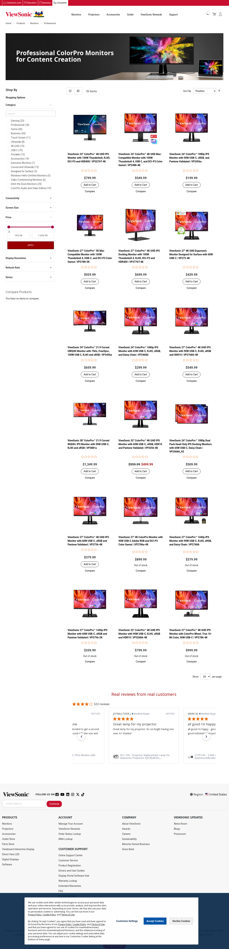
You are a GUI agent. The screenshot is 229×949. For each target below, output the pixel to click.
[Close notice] (194, 921)
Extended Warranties (69, 886)
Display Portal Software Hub (73, 875)
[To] (43, 235)
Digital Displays (10, 859)
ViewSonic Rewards (151, 14)
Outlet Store (8, 839)
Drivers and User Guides (71, 870)
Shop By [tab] (11, 90)
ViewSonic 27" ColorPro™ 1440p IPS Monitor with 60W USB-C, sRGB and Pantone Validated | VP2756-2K (87, 634)
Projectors (94, 14)
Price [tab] (8, 217)
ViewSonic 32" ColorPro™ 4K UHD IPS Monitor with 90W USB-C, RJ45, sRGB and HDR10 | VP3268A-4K (139, 634)
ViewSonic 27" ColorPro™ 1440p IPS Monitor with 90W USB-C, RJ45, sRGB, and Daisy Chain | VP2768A (190, 541)
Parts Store (8, 844)
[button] (90, 191)
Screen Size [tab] (12, 208)
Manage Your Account (70, 823)
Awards (126, 829)
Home (9, 23)
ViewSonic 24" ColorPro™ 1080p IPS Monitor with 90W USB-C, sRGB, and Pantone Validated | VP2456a (189, 158)
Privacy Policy (34, 914)
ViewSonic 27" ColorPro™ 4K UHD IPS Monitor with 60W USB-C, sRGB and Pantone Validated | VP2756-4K (88, 541)
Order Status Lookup (69, 834)
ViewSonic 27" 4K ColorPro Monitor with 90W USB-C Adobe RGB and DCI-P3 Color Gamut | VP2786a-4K (141, 541)
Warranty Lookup (67, 881)
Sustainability (129, 839)
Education (32, 3)
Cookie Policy (49, 914)
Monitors (76, 14)
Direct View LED (10, 854)
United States (216, 794)
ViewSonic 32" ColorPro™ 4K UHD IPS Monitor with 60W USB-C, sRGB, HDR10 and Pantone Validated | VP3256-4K (140, 444)
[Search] (31, 113)
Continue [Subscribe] (54, 804)
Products (21, 23)
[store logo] (25, 14)
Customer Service (68, 860)
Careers (126, 834)
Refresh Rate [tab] (13, 268)
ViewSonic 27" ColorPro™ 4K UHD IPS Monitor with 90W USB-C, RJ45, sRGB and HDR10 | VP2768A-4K (190, 351)
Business (46, 3)
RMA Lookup (65, 839)
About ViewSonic (131, 823)
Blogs (177, 829)
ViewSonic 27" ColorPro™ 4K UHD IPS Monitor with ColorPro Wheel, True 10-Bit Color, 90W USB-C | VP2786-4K (190, 634)
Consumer (62, 3)
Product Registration (69, 865)
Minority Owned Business (136, 844)
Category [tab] (11, 105)
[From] (18, 235)
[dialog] (114, 921)
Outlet (130, 14)
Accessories (113, 14)
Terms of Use (68, 914)
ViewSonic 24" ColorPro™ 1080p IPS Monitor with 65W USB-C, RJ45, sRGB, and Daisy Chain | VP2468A (140, 351)
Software (7, 864)
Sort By (187, 91)
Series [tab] (9, 277)
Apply (31, 245)
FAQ (60, 891)
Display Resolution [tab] (16, 258)
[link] (144, 756)
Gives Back (128, 849)
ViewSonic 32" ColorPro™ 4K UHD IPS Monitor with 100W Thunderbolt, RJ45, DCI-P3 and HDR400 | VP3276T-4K (89, 158)
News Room (180, 823)
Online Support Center (70, 855)
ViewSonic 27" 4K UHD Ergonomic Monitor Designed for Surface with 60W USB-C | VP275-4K (191, 255)
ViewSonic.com (14, 3)
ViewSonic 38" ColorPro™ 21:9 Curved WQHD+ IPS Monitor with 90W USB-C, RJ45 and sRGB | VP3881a (88, 444)
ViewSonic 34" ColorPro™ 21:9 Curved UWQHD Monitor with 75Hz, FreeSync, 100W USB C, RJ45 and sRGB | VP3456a (90, 351)
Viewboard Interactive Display (18, 849)
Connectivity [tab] (12, 198)
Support (173, 14)
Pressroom (180, 834)
